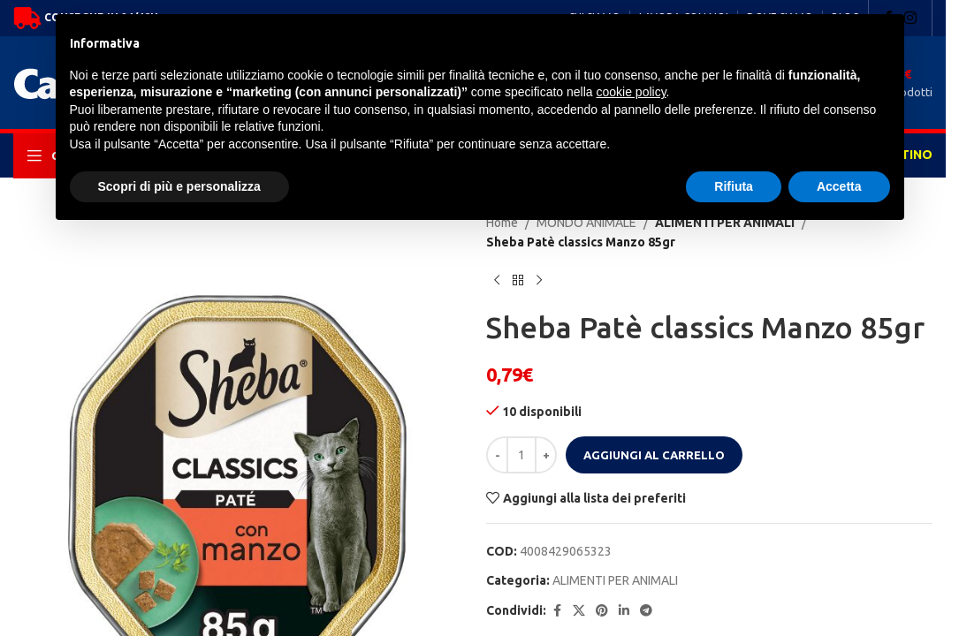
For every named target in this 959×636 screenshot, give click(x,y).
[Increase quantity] (546, 454)
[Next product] (539, 281)
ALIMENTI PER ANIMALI (615, 580)
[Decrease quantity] (497, 454)
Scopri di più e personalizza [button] (179, 186)
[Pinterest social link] (601, 611)
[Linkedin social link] (624, 611)
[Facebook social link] (556, 611)
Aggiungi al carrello (654, 455)
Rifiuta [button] (733, 186)
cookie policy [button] (631, 92)
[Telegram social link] (646, 611)
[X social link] (578, 611)
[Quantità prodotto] (521, 454)
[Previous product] (496, 281)
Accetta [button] (839, 186)
